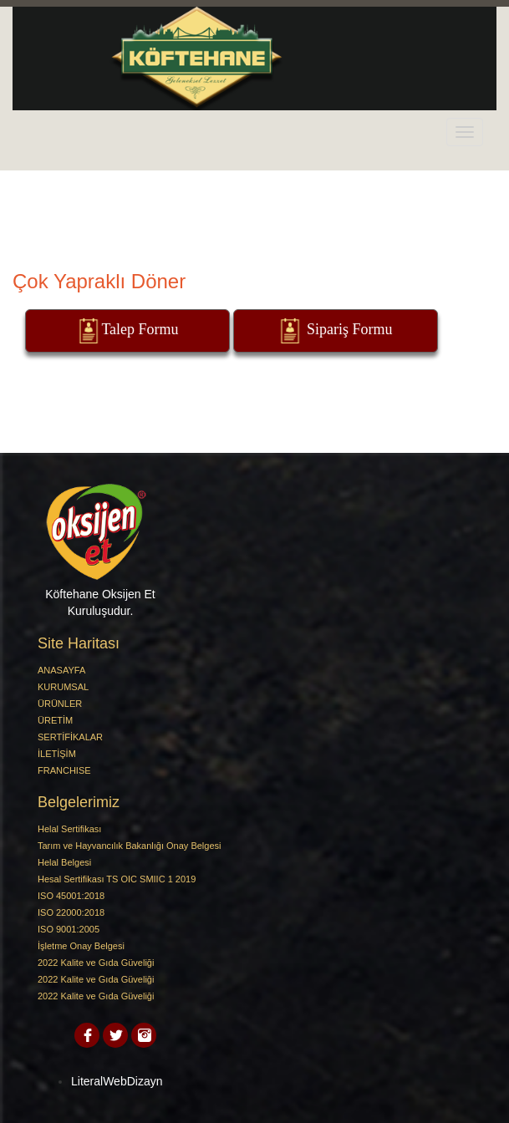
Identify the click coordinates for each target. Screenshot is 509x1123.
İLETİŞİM (57, 754)
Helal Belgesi (64, 862)
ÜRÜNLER (60, 704)
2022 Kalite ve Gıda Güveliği (96, 963)
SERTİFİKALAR (70, 737)
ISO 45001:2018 (71, 896)
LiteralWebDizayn (116, 1081)
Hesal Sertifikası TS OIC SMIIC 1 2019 (117, 879)
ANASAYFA (61, 670)
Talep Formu (127, 330)
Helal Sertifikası (69, 829)
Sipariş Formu (334, 330)
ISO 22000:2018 (71, 912)
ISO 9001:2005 (68, 929)
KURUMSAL (63, 687)
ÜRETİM (55, 720)
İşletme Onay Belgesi (81, 946)
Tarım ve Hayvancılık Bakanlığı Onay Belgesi (129, 846)
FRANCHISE (64, 770)
